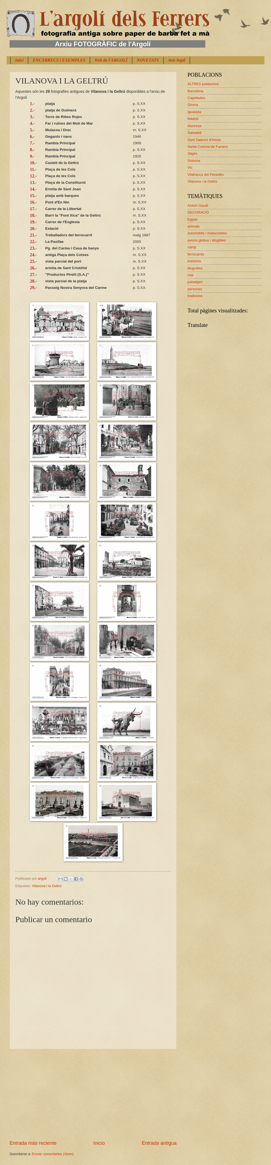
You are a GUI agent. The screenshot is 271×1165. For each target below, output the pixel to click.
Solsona (194, 161)
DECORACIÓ (198, 212)
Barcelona (195, 91)
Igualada (194, 112)
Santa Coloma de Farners (208, 147)
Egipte (193, 219)
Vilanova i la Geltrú (47, 886)
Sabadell (194, 133)
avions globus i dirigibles (207, 240)
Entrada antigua (159, 1143)
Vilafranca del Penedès (206, 174)
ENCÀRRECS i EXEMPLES (59, 60)
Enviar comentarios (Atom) (53, 1154)
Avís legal (176, 60)
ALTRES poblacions (203, 84)
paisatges (195, 282)
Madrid (193, 119)
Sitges (192, 153)
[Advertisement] (93, 1094)
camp (192, 247)
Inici (19, 60)
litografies (195, 268)
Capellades (196, 98)
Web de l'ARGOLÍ (111, 60)
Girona (193, 105)
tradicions (195, 296)
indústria (194, 261)
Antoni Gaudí (198, 205)
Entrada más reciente (33, 1143)
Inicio (99, 1143)
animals (194, 226)
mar (191, 275)
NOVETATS (148, 60)
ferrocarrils (196, 254)
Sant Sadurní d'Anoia (204, 140)
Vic (190, 167)
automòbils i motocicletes (207, 233)
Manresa (194, 126)
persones (195, 289)
